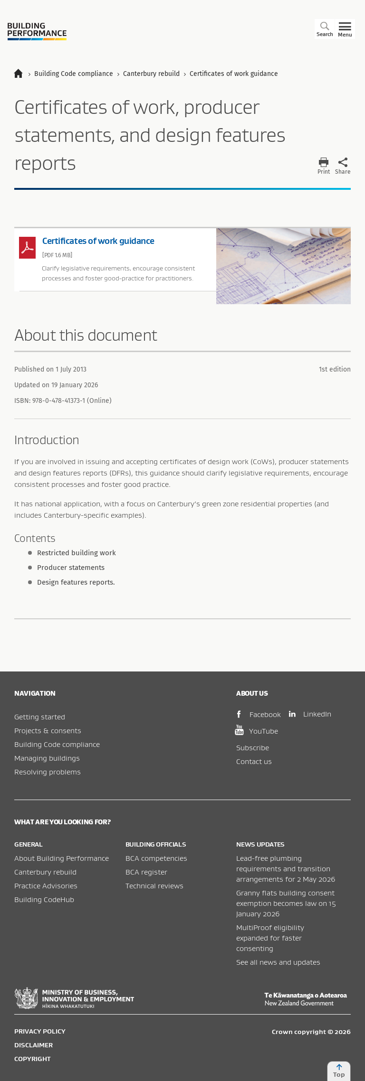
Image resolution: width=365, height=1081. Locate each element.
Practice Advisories (45, 885)
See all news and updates (278, 962)
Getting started (39, 716)
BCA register (146, 871)
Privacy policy (40, 1031)
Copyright (32, 1058)
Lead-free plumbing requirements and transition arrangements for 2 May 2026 (286, 868)
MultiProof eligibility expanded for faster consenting (270, 938)
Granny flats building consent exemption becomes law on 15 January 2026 (286, 903)
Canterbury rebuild (45, 871)
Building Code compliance (57, 744)
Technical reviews (154, 885)
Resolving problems (47, 771)
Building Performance (37, 31)
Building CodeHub (44, 899)
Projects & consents (47, 730)
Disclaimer (33, 1045)
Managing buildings (47, 758)
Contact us (254, 761)
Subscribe (252, 747)
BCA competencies (156, 858)
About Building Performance (61, 858)
